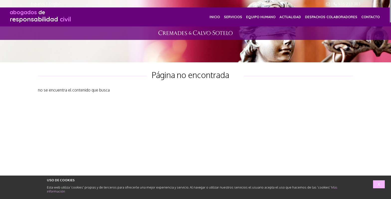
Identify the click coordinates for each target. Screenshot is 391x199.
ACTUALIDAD (290, 17)
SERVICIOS (233, 17)
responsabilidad (40, 16)
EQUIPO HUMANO (261, 17)
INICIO (214, 17)
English (55, 3)
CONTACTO (370, 17)
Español (38, 3)
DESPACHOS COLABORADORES (331, 17)
